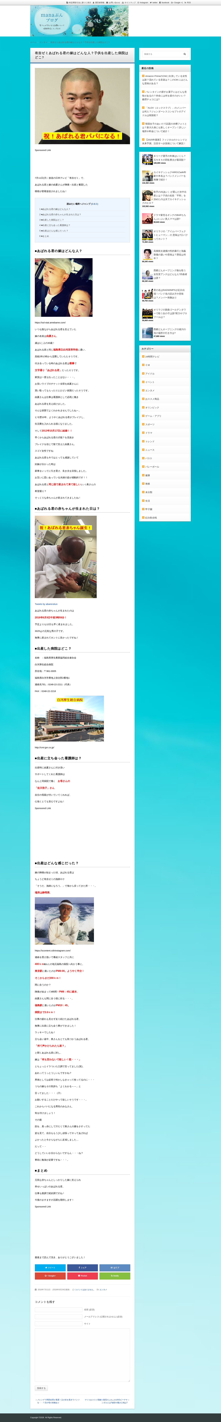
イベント (150, 382)
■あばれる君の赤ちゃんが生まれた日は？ (60, 214)
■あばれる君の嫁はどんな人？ (55, 209)
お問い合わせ (114, 3)
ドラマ (148, 433)
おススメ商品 (152, 399)
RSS (189, 3)
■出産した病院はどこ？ (51, 220)
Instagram (144, 3)
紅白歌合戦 (151, 517)
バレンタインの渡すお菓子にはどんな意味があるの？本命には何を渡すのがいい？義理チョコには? (164, 96)
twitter (155, 3)
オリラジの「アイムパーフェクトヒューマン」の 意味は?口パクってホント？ (171, 235)
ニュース (150, 450)
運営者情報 (99, 3)
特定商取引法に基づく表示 (80, 3)
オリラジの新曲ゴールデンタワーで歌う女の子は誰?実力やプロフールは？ (170, 313)
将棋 (147, 483)
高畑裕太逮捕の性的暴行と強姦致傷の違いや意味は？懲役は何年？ (170, 255)
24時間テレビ (152, 356)
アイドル (150, 373)
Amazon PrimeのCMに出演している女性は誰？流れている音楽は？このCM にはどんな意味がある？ (165, 80)
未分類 (148, 492)
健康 (147, 475)
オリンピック (152, 407)
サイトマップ (130, 3)
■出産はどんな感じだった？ (53, 230)
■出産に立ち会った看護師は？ (55, 225)
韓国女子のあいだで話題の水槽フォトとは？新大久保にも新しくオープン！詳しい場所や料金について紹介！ (164, 127)
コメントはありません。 (85, 1290)
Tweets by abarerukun (46, 604)
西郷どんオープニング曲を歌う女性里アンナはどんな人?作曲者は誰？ (170, 274)
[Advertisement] (59, 164)
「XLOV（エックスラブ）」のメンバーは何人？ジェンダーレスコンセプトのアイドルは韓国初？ (164, 111)
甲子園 (148, 509)
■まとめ (44, 236)
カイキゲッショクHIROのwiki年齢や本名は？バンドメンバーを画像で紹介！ (170, 176)
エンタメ (103, 1290)
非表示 (94, 204)
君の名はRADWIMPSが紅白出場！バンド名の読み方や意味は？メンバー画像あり (169, 294)
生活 (147, 500)
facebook (165, 3)
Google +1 (178, 3)
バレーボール (152, 466)
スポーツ (150, 424)
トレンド (150, 441)
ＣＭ (147, 365)
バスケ (148, 458)
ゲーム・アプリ (153, 416)
